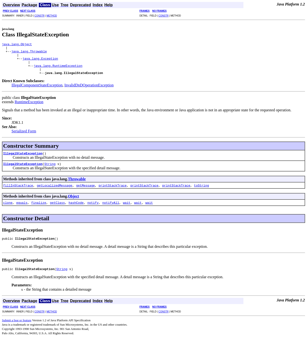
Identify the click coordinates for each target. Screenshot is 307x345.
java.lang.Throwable (29, 53)
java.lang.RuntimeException (58, 70)
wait (126, 209)
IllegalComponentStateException (37, 92)
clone (7, 209)
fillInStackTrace (18, 192)
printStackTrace (113, 192)
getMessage (85, 192)
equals (22, 209)
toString (201, 192)
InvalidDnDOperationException (88, 92)
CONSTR (39, 15)
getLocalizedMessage (54, 192)
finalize (38, 209)
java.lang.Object (17, 45)
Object (73, 203)
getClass (57, 209)
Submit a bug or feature (16, 328)
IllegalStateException (22, 160)
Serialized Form (24, 138)
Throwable (77, 185)
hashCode (76, 209)
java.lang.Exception (40, 62)
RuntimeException (29, 108)
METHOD (52, 15)
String (50, 170)
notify (93, 209)
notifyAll (110, 209)
